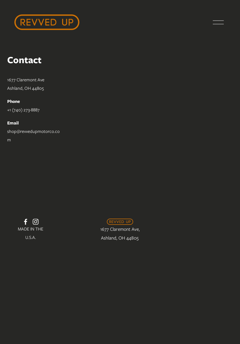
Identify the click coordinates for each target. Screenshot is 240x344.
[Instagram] (35, 222)
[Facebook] (25, 222)
